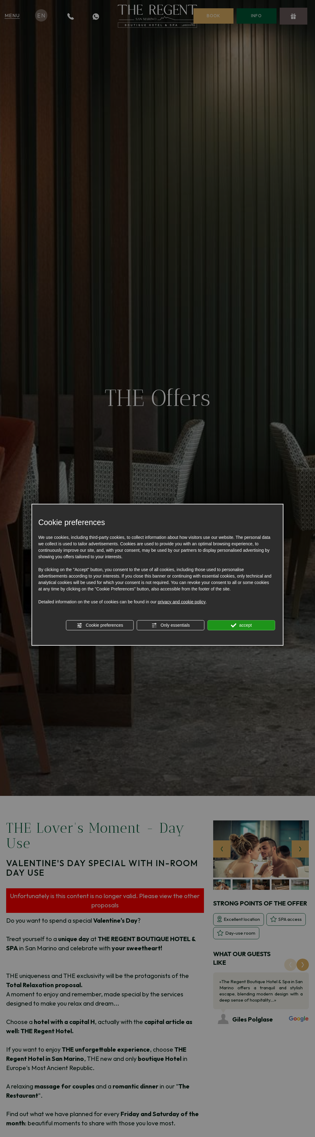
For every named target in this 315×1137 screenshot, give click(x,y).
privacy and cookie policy (182, 601)
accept (241, 625)
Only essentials (170, 625)
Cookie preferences (100, 625)
